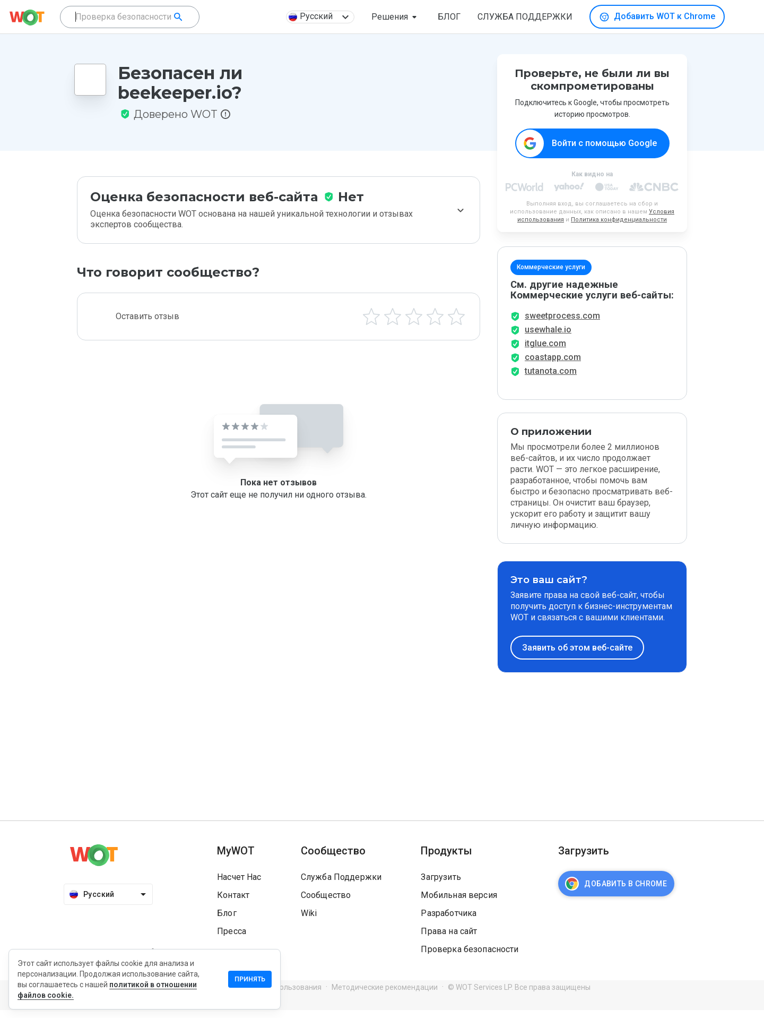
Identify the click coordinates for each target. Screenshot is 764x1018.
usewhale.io (548, 337)
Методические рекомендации (385, 994)
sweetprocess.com (562, 324)
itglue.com (545, 351)
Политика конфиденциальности (619, 220)
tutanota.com (551, 379)
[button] (396, 17)
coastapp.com (553, 365)
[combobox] (129, 17)
